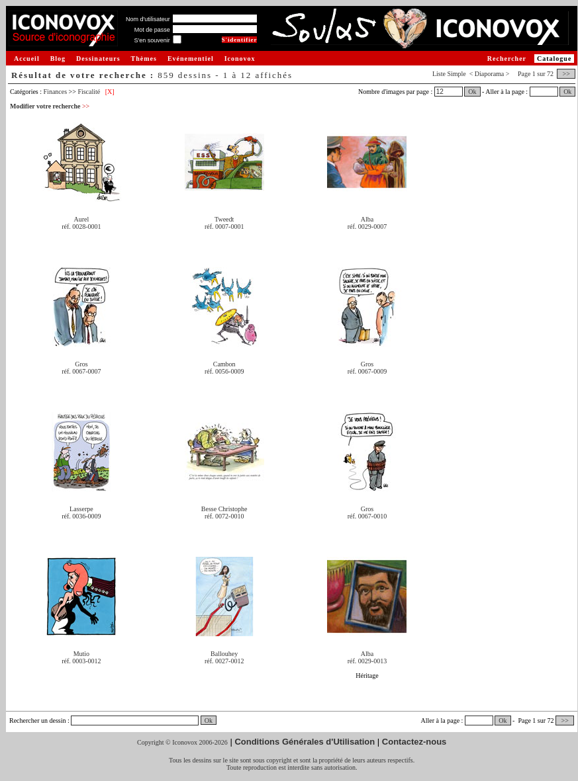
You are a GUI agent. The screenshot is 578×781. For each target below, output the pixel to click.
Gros (81, 364)
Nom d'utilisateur (148, 19)
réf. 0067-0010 (367, 516)
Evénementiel (191, 58)
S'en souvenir (151, 40)
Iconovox (240, 58)
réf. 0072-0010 (224, 516)
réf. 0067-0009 (367, 371)
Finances (56, 91)
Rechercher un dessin (37, 720)
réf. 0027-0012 (224, 661)
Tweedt (224, 219)
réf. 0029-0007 (367, 226)
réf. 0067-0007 (81, 371)
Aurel (81, 219)
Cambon (224, 364)
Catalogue (554, 58)
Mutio (81, 653)
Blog (58, 58)
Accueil (27, 58)
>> (566, 73)
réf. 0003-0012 (81, 661)
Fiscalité (88, 91)
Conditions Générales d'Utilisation (304, 742)
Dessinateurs (98, 58)
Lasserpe (81, 509)
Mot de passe (152, 29)
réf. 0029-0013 (367, 661)
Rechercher (506, 58)
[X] (110, 91)
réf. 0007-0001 (224, 226)
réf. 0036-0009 (81, 516)
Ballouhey (224, 653)
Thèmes (144, 58)
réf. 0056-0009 (224, 371)
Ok (472, 91)
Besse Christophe (224, 509)
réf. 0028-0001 (81, 226)
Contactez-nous (414, 742)
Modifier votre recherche (49, 106)
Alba (367, 219)
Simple (456, 73)
